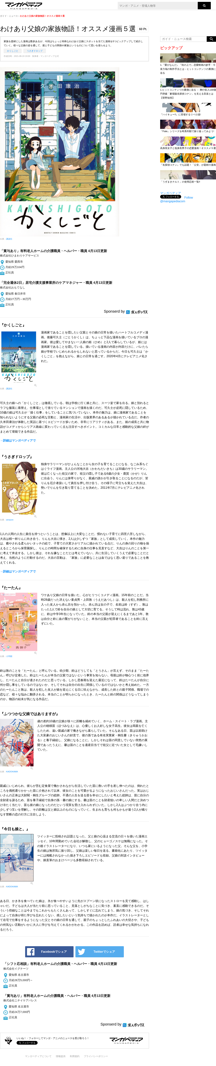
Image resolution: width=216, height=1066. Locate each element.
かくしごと (12, 51)
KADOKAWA (12, 771)
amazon (9, 520)
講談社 (9, 239)
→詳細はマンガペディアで (18, 440)
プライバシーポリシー (96, 1056)
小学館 (9, 656)
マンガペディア (170, 193)
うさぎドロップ (34, 51)
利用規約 (75, 1056)
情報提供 (61, 1056)
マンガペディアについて (38, 1056)
